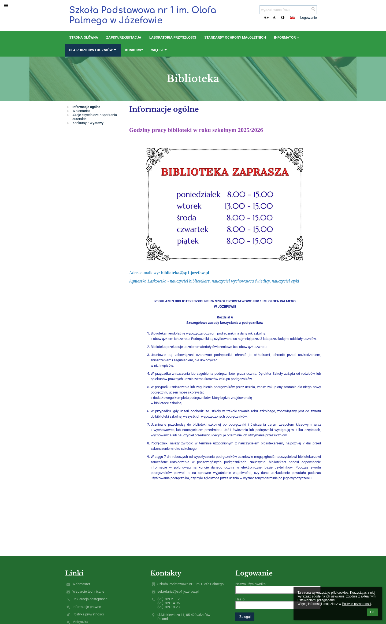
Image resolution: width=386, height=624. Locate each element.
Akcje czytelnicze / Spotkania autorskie (94, 117)
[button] (292, 17)
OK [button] (372, 612)
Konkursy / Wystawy (87, 123)
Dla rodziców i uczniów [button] (93, 50)
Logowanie (308, 18)
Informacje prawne (86, 607)
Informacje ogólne (86, 107)
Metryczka (80, 622)
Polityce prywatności (356, 604)
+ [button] (266, 18)
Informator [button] (287, 37)
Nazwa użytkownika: (250, 584)
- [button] (275, 18)
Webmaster (81, 584)
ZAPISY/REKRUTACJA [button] (123, 37)
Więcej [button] (159, 50)
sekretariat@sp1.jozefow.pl (178, 591)
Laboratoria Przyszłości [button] (172, 37)
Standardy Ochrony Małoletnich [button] (235, 37)
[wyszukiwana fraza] (288, 9)
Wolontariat (81, 111)
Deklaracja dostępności (90, 599)
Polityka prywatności (88, 614)
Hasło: (240, 599)
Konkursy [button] (134, 50)
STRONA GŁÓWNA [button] (83, 37)
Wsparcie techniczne (88, 591)
